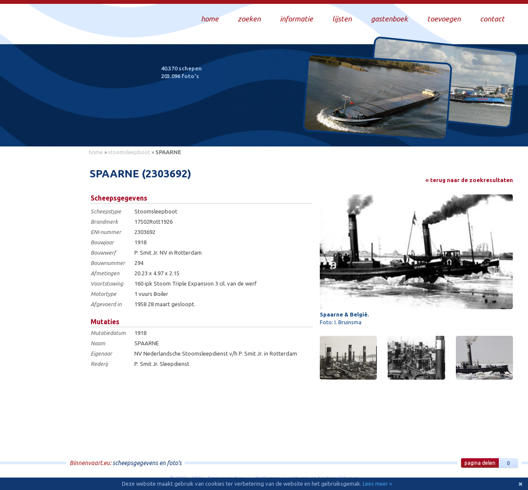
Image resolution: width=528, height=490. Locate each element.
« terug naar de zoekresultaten (469, 180)
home (96, 152)
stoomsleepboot (129, 152)
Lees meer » (377, 484)
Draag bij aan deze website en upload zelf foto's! (442, 131)
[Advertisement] (45, 288)
